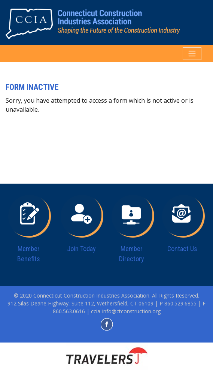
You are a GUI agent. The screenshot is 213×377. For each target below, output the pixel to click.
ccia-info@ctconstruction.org (126, 311)
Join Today (81, 249)
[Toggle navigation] (192, 53)
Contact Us (182, 249)
